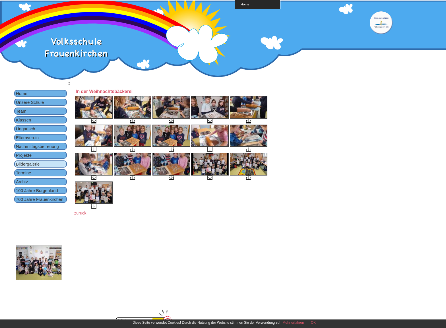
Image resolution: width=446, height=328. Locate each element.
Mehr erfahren (293, 323)
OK (313, 323)
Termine (23, 172)
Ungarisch (25, 128)
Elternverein (27, 137)
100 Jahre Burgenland (37, 190)
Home (245, 4)
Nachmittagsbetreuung (37, 146)
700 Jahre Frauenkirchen (39, 199)
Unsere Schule (30, 102)
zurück (80, 213)
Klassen (23, 119)
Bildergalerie (28, 164)
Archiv (22, 181)
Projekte (24, 155)
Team (21, 111)
